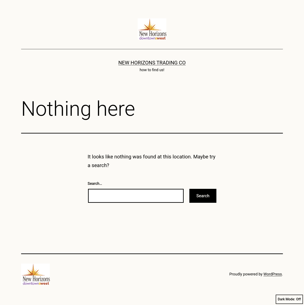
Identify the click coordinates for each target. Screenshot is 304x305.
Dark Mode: (289, 299)
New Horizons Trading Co (152, 63)
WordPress (272, 274)
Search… (95, 183)
